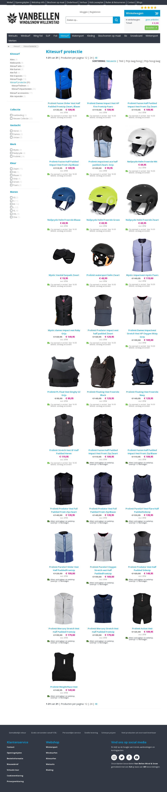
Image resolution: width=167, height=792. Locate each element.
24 (91, 57)
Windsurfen (51, 752)
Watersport (78, 35)
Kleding (91, 35)
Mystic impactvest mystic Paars (142, 275)
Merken (12, 40)
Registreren (95, 12)
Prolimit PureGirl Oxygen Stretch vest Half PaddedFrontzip (103, 570)
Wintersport (152, 35)
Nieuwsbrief (12, 764)
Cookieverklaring (15, 775)
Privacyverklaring (15, 781)
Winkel (10, 2)
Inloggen (84, 12)
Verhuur (83, 2)
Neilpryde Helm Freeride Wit (142, 161)
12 (86, 57)
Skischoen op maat (55, 2)
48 (96, 57)
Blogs (139, 2)
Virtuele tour (13, 770)
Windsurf (25, 35)
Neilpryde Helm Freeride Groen (103, 219)
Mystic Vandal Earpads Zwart (64, 275)
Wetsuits (13, 35)
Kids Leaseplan (96, 2)
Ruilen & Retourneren (115, 2)
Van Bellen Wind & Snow (146, 763)
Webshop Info (38, 2)
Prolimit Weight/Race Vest (63, 686)
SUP (48, 35)
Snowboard (136, 35)
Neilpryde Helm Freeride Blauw (63, 219)
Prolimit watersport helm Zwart (103, 275)
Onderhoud (72, 2)
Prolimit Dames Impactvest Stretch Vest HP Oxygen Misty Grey (142, 333)
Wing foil (38, 35)
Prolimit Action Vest (142, 628)
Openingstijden (22, 2)
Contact (131, 2)
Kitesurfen (51, 758)
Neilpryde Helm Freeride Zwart (142, 219)
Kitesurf (65, 35)
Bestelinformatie (15, 758)
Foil (55, 35)
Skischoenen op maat (109, 35)
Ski (125, 35)
